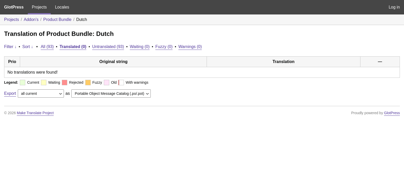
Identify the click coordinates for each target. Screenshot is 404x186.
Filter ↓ (10, 46)
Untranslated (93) (108, 46)
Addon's (31, 19)
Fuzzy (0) (164, 46)
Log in (394, 7)
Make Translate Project (35, 113)
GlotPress (14, 7)
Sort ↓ (27, 46)
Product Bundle (57, 19)
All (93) (47, 46)
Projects (39, 7)
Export (10, 93)
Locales (62, 7)
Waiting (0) (140, 46)
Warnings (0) (190, 46)
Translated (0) (73, 46)
